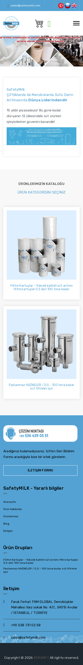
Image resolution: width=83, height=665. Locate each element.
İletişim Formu (40, 470)
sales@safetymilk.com (26, 5)
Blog (6, 523)
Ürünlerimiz (10, 516)
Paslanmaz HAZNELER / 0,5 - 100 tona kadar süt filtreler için (41, 386)
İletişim (8, 530)
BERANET (42, 658)
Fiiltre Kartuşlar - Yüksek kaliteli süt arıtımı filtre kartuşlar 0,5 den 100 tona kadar (41, 287)
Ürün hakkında (12, 509)
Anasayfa (9, 501)
